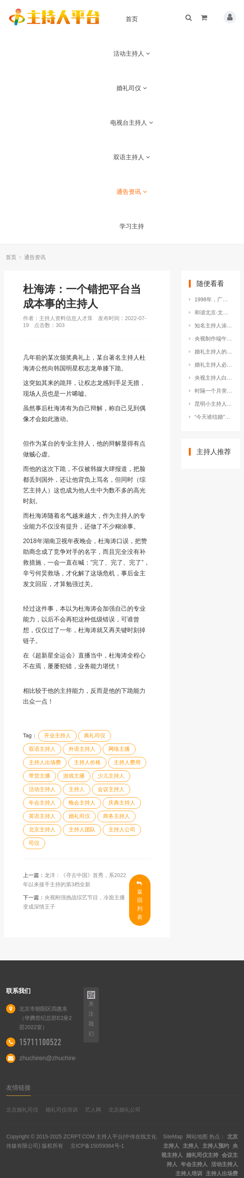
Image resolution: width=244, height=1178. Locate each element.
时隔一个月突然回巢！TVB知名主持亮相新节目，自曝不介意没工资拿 (214, 391)
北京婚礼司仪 (22, 1110)
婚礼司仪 (131, 88)
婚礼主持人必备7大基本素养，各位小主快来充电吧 (214, 365)
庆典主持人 (121, 803)
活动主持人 (131, 53)
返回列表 (139, 900)
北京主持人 (42, 829)
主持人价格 (87, 762)
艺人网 (93, 1110)
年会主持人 (42, 803)
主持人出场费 (45, 762)
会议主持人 (111, 789)
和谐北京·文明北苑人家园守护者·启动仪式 (214, 312)
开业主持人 (57, 735)
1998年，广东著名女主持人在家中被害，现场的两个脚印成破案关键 (214, 299)
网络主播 (119, 749)
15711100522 (40, 1042)
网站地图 (197, 1136)
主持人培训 (188, 1173)
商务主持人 (116, 816)
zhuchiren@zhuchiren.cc (52, 1058)
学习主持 (132, 226)
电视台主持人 (131, 122)
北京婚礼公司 (124, 1110)
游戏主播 (74, 776)
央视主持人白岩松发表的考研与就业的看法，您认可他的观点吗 (214, 378)
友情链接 (18, 1087)
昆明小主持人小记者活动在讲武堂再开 (214, 404)
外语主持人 (82, 749)
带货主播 (39, 776)
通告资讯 (131, 191)
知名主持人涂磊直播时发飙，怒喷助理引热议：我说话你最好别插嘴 (214, 325)
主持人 (77, 789)
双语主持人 (131, 157)
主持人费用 (127, 762)
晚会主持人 (82, 803)
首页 (132, 19)
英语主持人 (42, 816)
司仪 (34, 843)
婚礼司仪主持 (202, 1155)
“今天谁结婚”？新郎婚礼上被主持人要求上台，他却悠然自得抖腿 (214, 417)
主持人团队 (82, 829)
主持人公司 (121, 829)
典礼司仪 (94, 735)
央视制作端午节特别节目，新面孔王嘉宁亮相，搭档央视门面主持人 (214, 338)
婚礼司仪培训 (62, 1110)
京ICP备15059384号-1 (97, 1146)
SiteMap (172, 1136)
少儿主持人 (111, 776)
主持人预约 (215, 1146)
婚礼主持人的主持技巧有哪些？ (214, 352)
